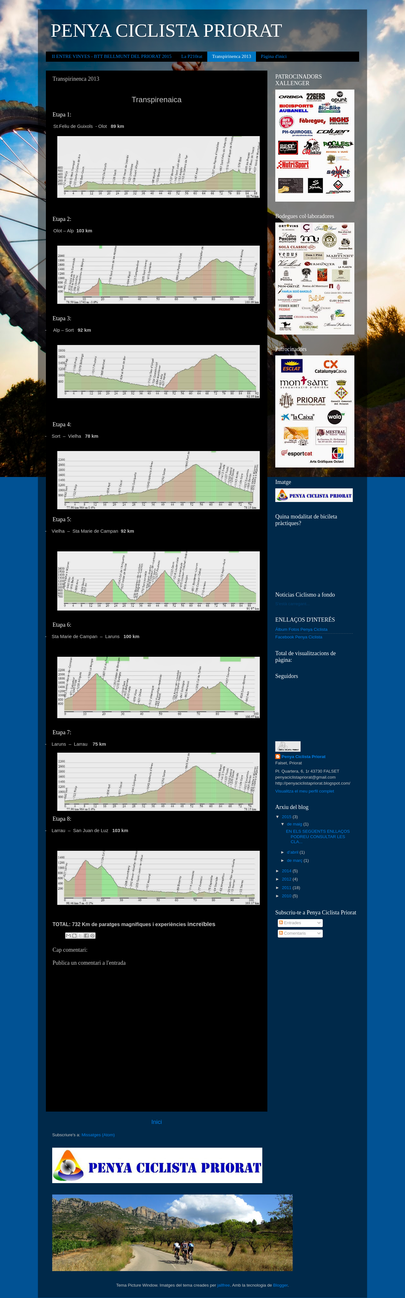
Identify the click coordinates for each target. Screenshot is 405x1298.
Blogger (280, 1285)
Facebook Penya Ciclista (298, 637)
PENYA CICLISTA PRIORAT (166, 30)
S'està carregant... (292, 603)
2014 (287, 870)
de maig (295, 824)
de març (295, 860)
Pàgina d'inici (274, 56)
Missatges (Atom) (98, 1134)
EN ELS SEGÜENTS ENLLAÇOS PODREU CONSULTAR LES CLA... (318, 836)
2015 (287, 816)
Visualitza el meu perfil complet (304, 791)
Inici (156, 1122)
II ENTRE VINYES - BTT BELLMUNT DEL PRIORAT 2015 (111, 56)
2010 (287, 896)
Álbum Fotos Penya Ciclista (301, 629)
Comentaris (292, 933)
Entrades (290, 922)
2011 (287, 887)
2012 (287, 879)
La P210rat (191, 56)
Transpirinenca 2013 (231, 56)
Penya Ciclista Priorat (304, 756)
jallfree (223, 1285)
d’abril (293, 852)
